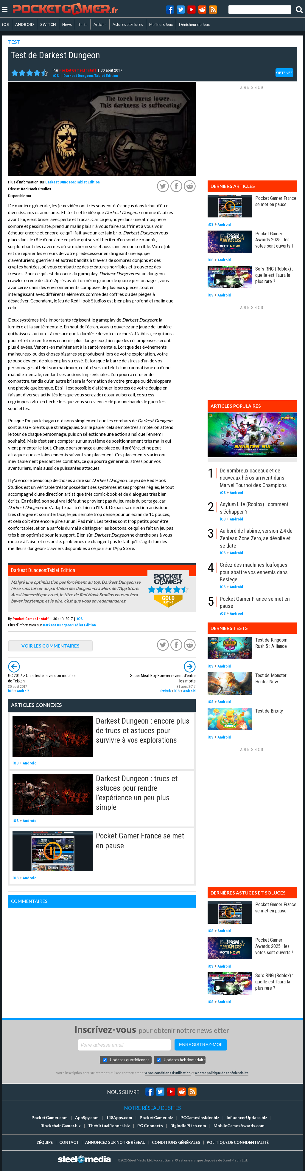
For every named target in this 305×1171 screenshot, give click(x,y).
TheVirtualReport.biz (109, 1125)
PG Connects (150, 1125)
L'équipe (45, 1142)
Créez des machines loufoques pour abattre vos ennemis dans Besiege (254, 572)
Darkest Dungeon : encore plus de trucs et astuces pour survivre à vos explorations (142, 730)
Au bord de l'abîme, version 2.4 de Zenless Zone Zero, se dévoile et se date (256, 538)
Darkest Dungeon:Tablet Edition (90, 75)
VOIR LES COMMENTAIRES (50, 645)
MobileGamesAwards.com (239, 1125)
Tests (82, 24)
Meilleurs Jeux (161, 24)
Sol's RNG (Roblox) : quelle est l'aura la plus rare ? (274, 275)
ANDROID (24, 24)
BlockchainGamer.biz (61, 1125)
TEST (14, 42)
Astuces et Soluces (128, 24)
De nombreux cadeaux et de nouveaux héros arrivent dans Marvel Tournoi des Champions (253, 477)
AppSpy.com (87, 1117)
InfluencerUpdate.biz (247, 1117)
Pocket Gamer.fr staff (77, 70)
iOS (5, 24)
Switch (165, 691)
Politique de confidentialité (238, 1142)
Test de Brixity (269, 711)
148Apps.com (119, 1117)
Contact (69, 1142)
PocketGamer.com (50, 1117)
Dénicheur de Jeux (194, 24)
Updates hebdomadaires (185, 1059)
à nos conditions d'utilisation (168, 1073)
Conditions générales (176, 1142)
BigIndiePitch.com (188, 1125)
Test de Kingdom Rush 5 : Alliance (271, 643)
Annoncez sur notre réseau (115, 1142)
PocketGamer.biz (156, 1117)
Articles (100, 24)
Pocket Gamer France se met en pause (275, 201)
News (67, 24)
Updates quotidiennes (129, 1059)
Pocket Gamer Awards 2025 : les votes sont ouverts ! (274, 240)
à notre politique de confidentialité (221, 1073)
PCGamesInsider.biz (199, 1117)
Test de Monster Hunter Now (271, 678)
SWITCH (48, 24)
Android (23, 691)
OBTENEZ (284, 72)
